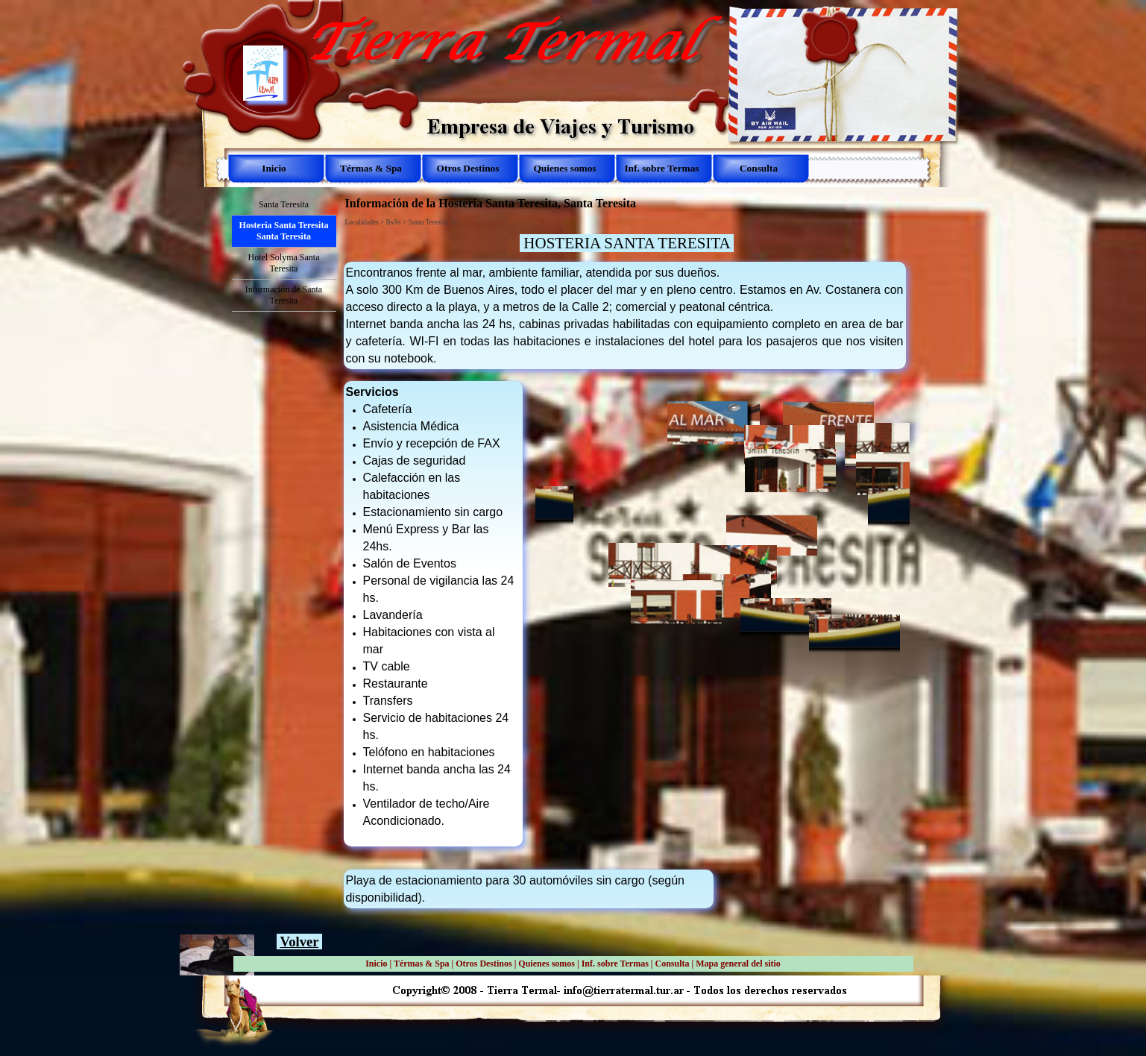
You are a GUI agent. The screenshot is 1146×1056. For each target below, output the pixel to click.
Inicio (376, 963)
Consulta (672, 963)
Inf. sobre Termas (615, 963)
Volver (299, 941)
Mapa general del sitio (738, 963)
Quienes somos (546, 963)
